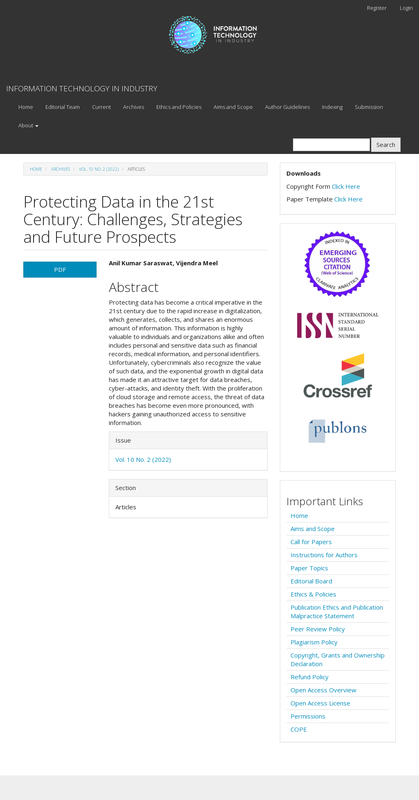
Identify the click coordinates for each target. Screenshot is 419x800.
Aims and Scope (233, 107)
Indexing (332, 107)
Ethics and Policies (178, 107)
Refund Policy (310, 677)
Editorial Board (311, 581)
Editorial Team (62, 107)
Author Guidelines (287, 107)
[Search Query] (331, 144)
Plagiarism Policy (314, 642)
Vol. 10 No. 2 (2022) (99, 169)
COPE (299, 729)
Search (385, 144)
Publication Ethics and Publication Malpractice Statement (337, 611)
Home (25, 107)
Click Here (346, 186)
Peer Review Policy (318, 629)
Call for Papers (311, 542)
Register (377, 7)
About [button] (28, 125)
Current (101, 107)
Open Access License (320, 703)
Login (406, 7)
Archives (133, 107)
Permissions (308, 716)
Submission (369, 107)
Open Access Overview (323, 690)
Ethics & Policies (313, 594)
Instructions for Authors (324, 555)
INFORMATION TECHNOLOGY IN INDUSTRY (82, 88)
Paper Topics (309, 568)
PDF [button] (60, 269)
